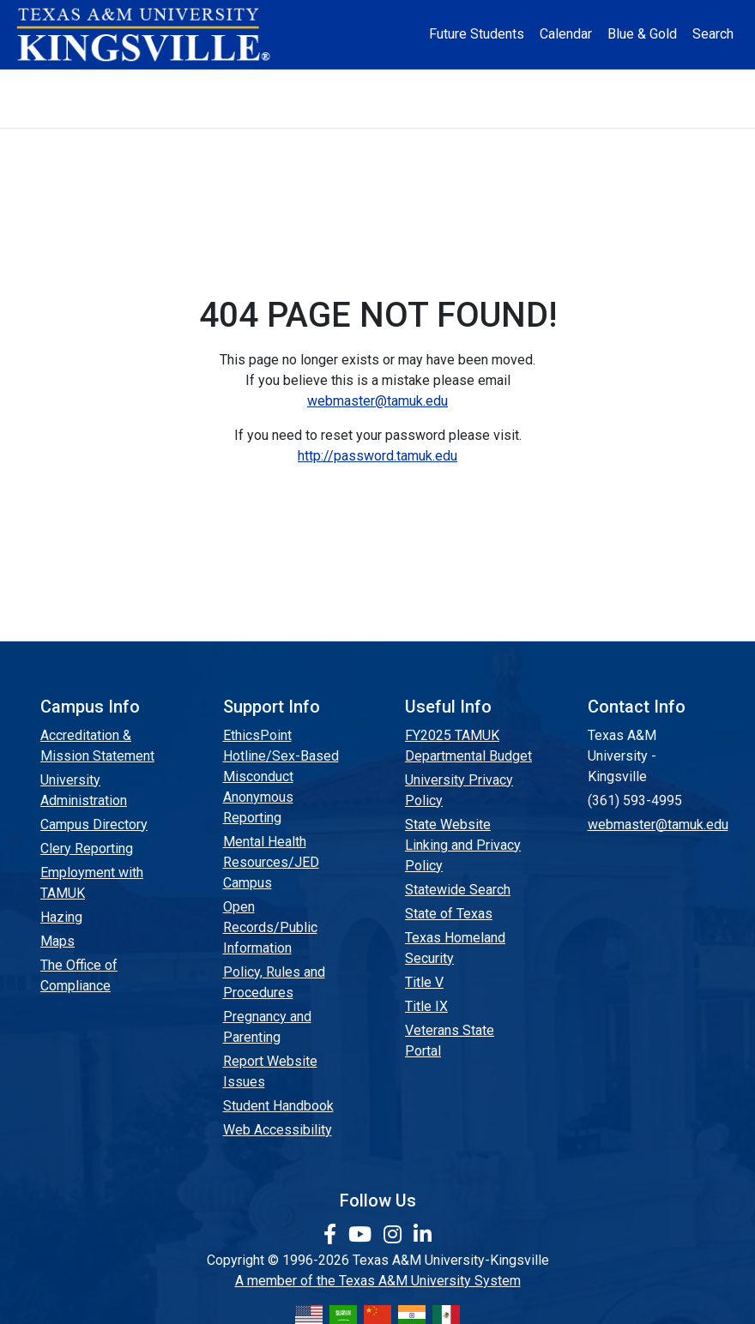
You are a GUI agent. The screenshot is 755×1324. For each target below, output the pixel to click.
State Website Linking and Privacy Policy (463, 845)
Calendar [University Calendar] (566, 34)
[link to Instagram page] (395, 1235)
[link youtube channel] (362, 1235)
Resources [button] (473, 84)
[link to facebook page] (332, 1235)
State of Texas (448, 914)
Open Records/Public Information (270, 927)
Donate (378, 113)
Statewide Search (457, 890)
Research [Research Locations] (388, 84)
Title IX (426, 1006)
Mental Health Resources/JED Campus (271, 862)
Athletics (634, 84)
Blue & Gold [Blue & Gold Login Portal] (642, 34)
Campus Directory (94, 824)
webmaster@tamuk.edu (377, 401)
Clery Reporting (86, 848)
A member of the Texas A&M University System (378, 1281)
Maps (57, 941)
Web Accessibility (277, 1130)
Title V (424, 982)
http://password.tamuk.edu (377, 456)
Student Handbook (278, 1106)
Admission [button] (197, 84)
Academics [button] (294, 84)
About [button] (114, 84)
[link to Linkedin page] (422, 1235)
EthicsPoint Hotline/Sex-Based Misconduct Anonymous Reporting (281, 776)
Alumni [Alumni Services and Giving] (560, 84)
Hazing (61, 917)
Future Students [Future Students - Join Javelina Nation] (476, 34)
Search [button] (713, 34)
